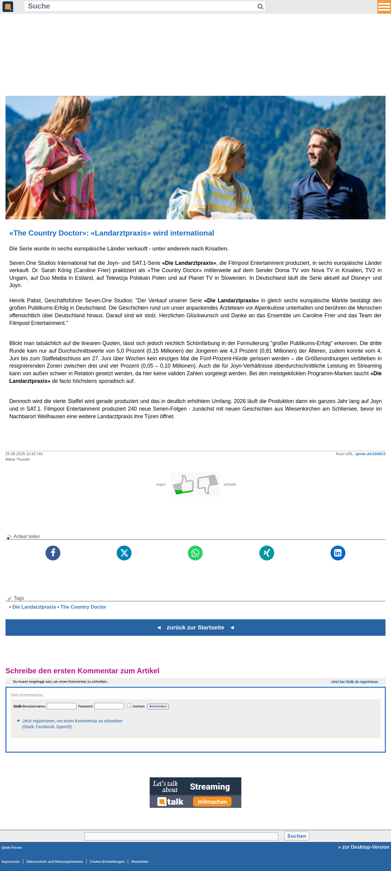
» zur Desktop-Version (363, 847)
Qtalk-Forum (12, 847)
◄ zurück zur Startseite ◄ (195, 627)
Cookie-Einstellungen (107, 861)
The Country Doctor (83, 607)
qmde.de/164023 (370, 454)
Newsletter (140, 861)
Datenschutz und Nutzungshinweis (55, 861)
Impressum (11, 861)
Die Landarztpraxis (34, 607)
